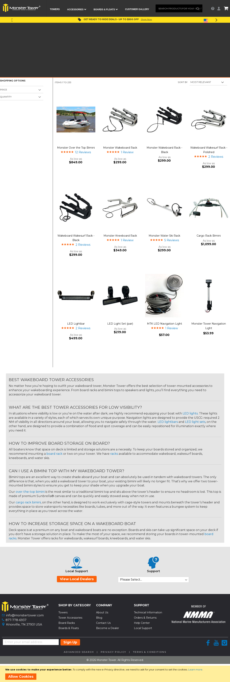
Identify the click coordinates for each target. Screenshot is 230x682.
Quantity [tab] (6, 96)
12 (83, 152)
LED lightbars (168, 422)
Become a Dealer (107, 628)
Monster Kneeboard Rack (120, 235)
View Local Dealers (77, 579)
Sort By (182, 82)
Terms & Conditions (149, 651)
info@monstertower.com (25, 615)
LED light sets (195, 422)
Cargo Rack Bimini (209, 235)
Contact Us (103, 623)
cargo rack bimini (28, 502)
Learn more (195, 669)
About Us (102, 612)
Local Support (143, 628)
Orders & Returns (145, 617)
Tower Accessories (70, 617)
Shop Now (146, 19)
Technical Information (148, 612)
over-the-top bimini (30, 492)
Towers (63, 612)
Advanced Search (79, 651)
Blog (99, 617)
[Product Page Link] (76, 119)
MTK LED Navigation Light (164, 323)
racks (114, 453)
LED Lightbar (76, 323)
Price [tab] (3, 89)
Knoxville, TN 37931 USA (24, 624)
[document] (115, 674)
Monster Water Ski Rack (164, 235)
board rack (54, 453)
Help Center (142, 623)
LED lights (190, 413)
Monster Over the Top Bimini (76, 147)
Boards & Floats (68, 628)
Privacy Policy (113, 651)
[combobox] (179, 8)
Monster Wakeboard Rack (120, 147)
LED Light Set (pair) (120, 323)
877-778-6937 (16, 620)
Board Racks (66, 623)
